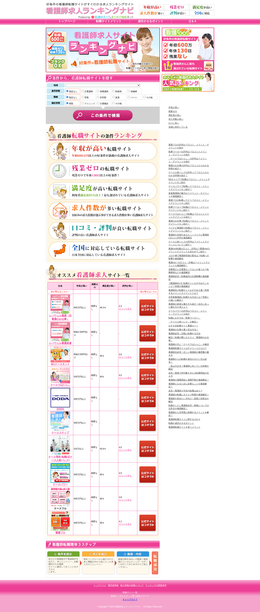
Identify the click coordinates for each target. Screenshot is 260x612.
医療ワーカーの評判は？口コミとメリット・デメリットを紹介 (187, 153)
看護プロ (60, 532)
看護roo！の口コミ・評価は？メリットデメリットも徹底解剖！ (189, 264)
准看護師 (103, 91)
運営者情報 (113, 585)
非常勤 (102, 97)
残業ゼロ (172, 111)
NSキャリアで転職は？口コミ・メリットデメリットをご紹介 (189, 181)
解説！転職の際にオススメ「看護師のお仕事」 (188, 339)
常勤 (86, 97)
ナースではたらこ (60, 384)
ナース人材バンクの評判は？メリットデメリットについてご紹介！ (188, 243)
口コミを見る (125, 309)
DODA (60, 408)
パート (133, 97)
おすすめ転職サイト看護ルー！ (183, 325)
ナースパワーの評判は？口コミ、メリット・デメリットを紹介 (187, 312)
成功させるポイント (150, 21)
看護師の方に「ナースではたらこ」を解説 (188, 344)
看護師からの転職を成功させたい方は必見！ (187, 360)
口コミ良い (173, 123)
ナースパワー (60, 484)
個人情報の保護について (132, 585)
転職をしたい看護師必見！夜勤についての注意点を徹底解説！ (188, 407)
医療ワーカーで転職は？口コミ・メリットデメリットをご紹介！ (188, 208)
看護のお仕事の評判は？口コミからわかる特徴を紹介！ (188, 167)
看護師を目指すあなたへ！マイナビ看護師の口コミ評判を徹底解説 (188, 236)
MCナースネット (60, 364)
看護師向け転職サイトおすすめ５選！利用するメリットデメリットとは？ (188, 291)
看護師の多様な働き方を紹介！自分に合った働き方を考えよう (188, 305)
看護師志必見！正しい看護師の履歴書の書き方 (188, 353)
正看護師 (88, 91)
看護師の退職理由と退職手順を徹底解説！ (188, 380)
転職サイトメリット (108, 21)
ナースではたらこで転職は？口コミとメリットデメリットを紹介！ (188, 215)
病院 (70, 103)
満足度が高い (174, 115)
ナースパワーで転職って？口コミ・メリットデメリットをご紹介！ (188, 188)
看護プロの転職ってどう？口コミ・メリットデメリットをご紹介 (188, 201)
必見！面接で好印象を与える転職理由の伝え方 (188, 374)
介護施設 (103, 103)
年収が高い (173, 107)
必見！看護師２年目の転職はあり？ (185, 390)
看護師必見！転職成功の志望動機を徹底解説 (188, 278)
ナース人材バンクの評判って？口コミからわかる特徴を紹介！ (188, 174)
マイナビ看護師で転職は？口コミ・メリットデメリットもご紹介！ (188, 229)
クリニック (89, 103)
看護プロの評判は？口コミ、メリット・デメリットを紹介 (188, 146)
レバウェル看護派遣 (60, 343)
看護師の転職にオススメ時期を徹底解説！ (188, 394)
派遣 (117, 97)
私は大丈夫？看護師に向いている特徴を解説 (188, 367)
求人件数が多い (175, 119)
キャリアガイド (130, 599)
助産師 (118, 91)
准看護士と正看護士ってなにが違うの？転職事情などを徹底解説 (188, 271)
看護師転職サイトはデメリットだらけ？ (187, 348)
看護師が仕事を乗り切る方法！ (183, 329)
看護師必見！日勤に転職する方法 (184, 333)
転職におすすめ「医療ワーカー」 (184, 318)
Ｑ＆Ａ (192, 21)
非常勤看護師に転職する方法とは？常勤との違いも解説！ (188, 298)
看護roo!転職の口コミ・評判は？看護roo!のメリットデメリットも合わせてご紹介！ (189, 250)
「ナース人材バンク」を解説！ (183, 322)
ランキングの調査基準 (156, 585)
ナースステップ (60, 432)
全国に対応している (178, 127)
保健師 (133, 91)
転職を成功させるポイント (181, 423)
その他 (149, 97)
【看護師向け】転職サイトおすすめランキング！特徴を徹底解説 (188, 285)
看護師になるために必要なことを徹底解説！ (187, 385)
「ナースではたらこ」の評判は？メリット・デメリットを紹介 (187, 160)
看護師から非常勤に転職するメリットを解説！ (188, 414)
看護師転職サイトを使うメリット (184, 427)
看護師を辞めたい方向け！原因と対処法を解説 (188, 400)
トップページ (66, 21)
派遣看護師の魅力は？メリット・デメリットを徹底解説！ (188, 194)
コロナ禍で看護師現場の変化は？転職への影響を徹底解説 (188, 257)
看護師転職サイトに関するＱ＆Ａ (184, 419)
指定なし (73, 91)
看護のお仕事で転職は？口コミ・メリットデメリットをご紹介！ (188, 222)
